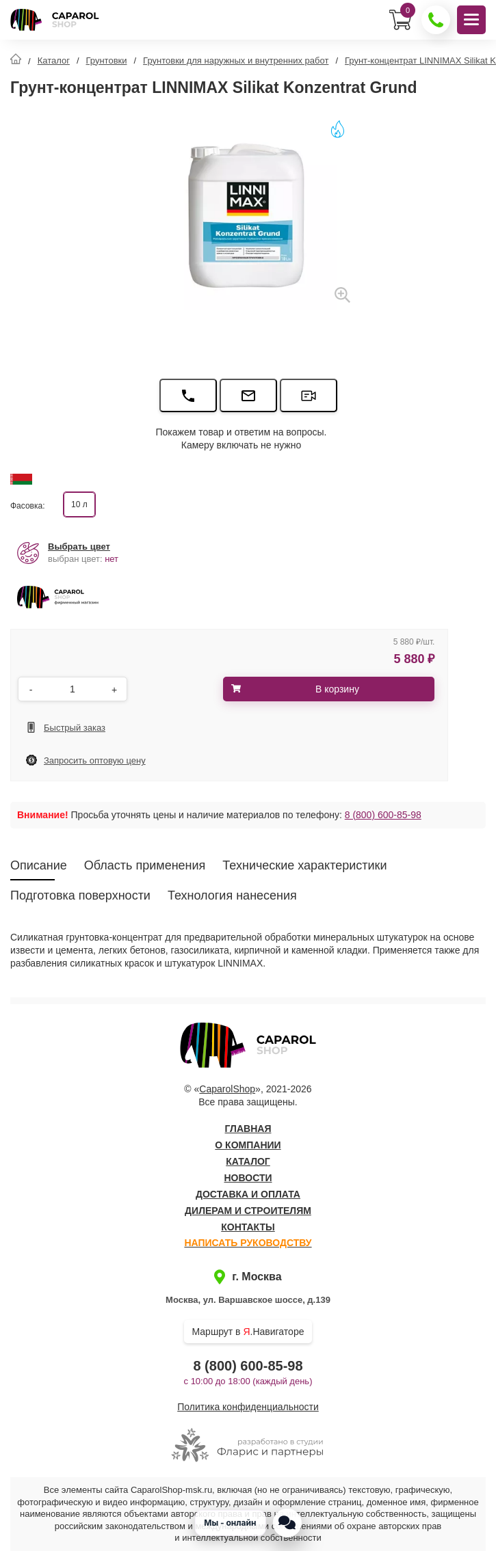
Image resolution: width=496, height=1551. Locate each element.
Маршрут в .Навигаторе (248, 1331)
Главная (248, 1128)
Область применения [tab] (145, 865)
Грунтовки (106, 60)
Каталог (54, 60)
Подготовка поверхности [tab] (80, 895)
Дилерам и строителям (248, 1210)
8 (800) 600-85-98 (383, 814)
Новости (248, 1177)
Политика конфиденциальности (248, 1406)
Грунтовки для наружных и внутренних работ (235, 60)
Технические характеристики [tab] (304, 865)
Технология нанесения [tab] (232, 895)
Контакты (247, 1227)
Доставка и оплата (248, 1194)
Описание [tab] (38, 865)
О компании (247, 1144)
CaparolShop (227, 1088)
